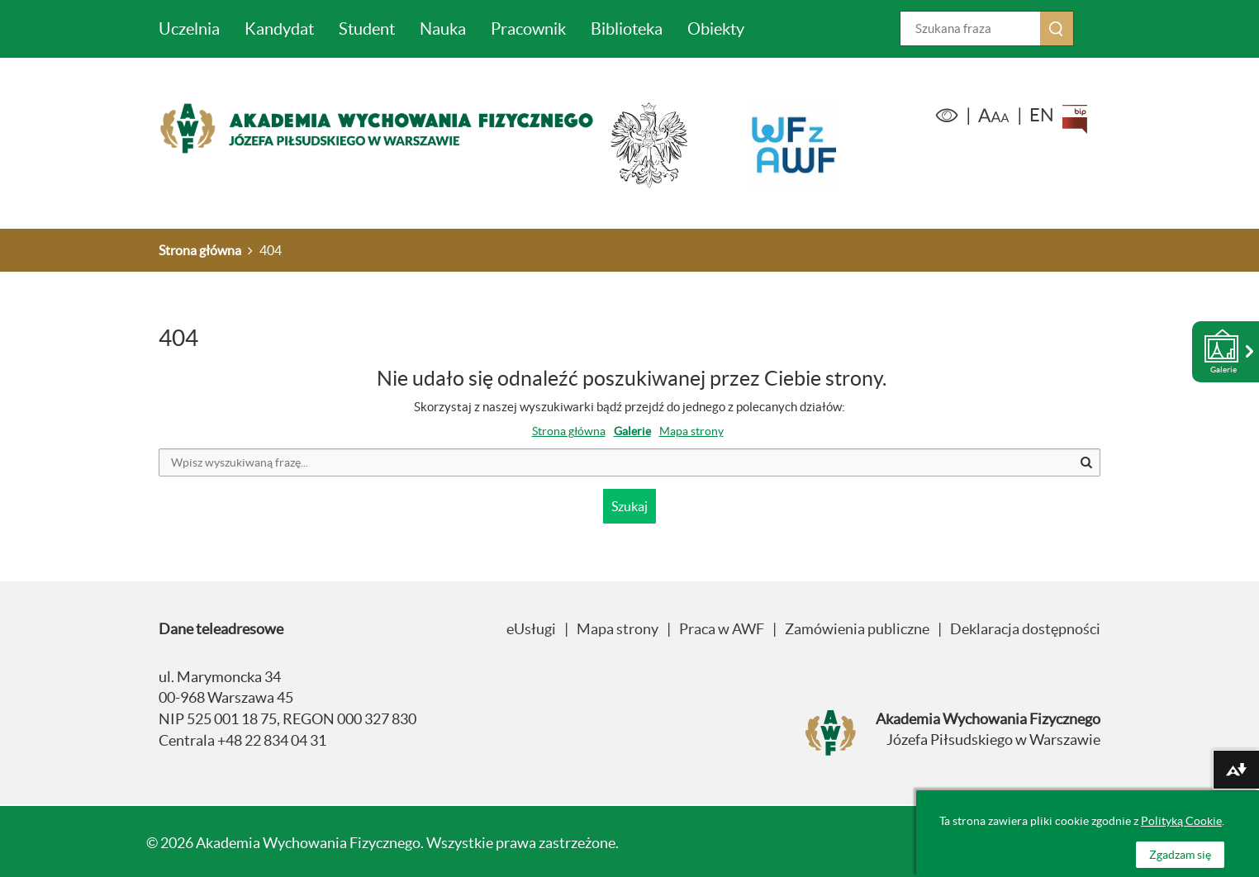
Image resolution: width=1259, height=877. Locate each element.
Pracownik (528, 29)
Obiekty (715, 29)
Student (367, 29)
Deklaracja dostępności (1025, 629)
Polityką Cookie (1181, 820)
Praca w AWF (721, 629)
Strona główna (569, 431)
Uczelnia (189, 29)
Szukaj (1073, 28)
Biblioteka (627, 29)
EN (1041, 115)
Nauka (443, 29)
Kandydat (279, 29)
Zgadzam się (1180, 854)
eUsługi (531, 629)
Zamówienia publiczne (857, 629)
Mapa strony (691, 431)
